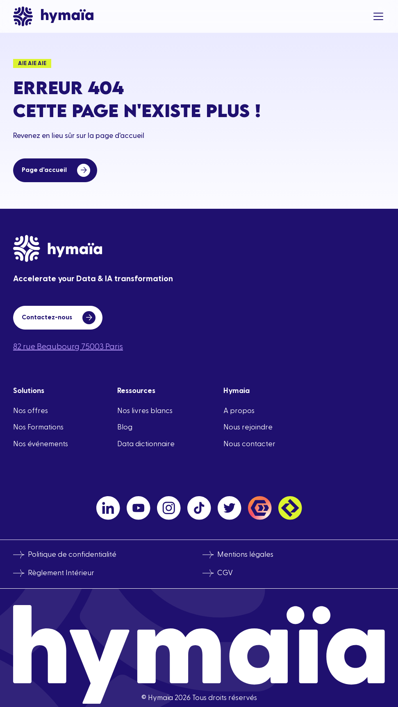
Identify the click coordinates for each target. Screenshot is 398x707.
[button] (376, 16)
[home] (53, 16)
